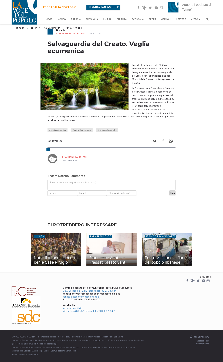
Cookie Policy (203, 341)
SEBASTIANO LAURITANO (73, 157)
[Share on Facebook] (163, 141)
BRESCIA (76, 19)
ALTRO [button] (195, 19)
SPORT (152, 19)
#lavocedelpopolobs (107, 130)
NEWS (49, 19)
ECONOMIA (138, 19)
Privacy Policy (202, 343)
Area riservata (199, 337)
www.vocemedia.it (72, 308)
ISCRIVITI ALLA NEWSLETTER (103, 7)
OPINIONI (166, 19)
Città (34, 28)
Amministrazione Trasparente (25, 354)
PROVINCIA (92, 19)
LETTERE (181, 19)
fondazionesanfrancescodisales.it (81, 296)
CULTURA (122, 19)
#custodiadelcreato (82, 130)
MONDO (62, 19)
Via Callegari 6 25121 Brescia (77, 311)
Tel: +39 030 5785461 (104, 311)
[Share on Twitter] (155, 141)
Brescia (19, 28)
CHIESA (107, 19)
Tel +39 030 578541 (107, 290)
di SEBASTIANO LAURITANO (71, 33)
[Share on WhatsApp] (171, 141)
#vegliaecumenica (57, 130)
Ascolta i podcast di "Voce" (197, 7)
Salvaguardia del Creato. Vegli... (64, 28)
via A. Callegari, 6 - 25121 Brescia (79, 290)
